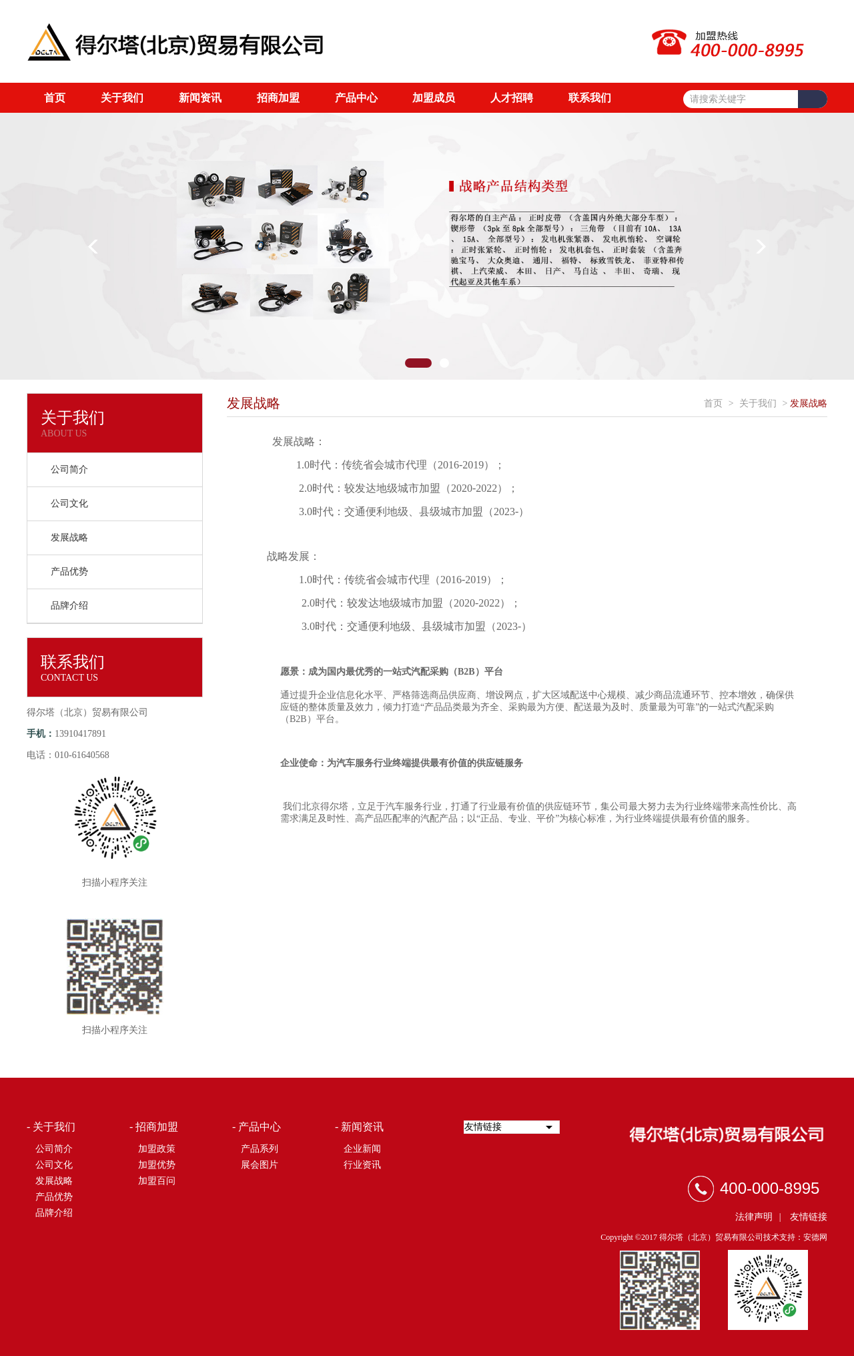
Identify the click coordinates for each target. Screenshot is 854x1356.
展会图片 (259, 1165)
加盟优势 (156, 1165)
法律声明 (754, 1217)
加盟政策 (156, 1149)
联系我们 (589, 97)
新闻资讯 (200, 97)
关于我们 (122, 97)
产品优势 (69, 572)
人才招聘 (511, 97)
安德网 (815, 1237)
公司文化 (69, 503)
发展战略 (69, 538)
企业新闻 (362, 1149)
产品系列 (259, 1149)
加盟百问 (156, 1181)
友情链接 (808, 1217)
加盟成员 (433, 97)
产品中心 (356, 97)
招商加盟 (278, 97)
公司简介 (69, 469)
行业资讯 (362, 1165)
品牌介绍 (69, 606)
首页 (54, 97)
